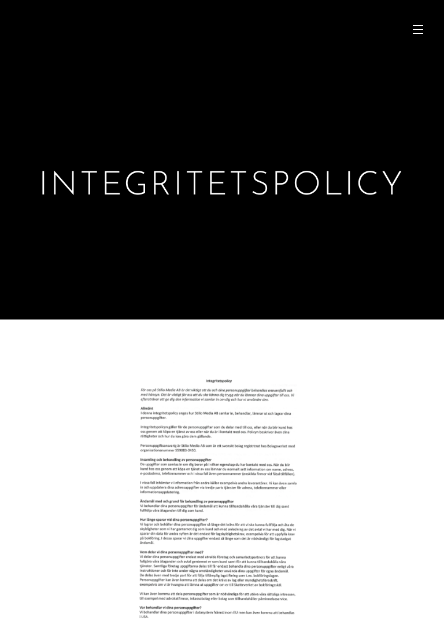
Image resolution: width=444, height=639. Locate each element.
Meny (418, 29)
